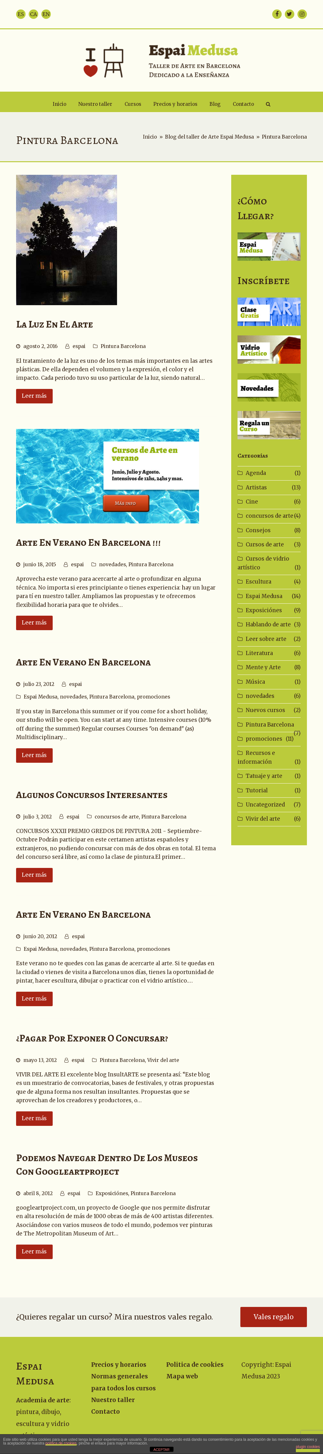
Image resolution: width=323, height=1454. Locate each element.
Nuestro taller (113, 1400)
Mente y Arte (263, 667)
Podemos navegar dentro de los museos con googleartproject (107, 1164)
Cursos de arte (265, 544)
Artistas (256, 487)
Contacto (105, 1411)
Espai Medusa (40, 697)
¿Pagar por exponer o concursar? (92, 1038)
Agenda (256, 473)
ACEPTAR (161, 1449)
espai (79, 346)
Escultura (258, 581)
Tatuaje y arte (264, 776)
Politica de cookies (195, 1364)
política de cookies (61, 1443)
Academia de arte (42, 1400)
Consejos (258, 530)
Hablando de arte (268, 624)
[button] (268, 104)
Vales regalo (274, 1317)
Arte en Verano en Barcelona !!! (88, 542)
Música (255, 681)
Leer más (34, 395)
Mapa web (182, 1376)
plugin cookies (308, 1447)
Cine (252, 501)
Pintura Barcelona (123, 346)
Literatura (259, 653)
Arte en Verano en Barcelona (83, 662)
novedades (112, 564)
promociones (153, 697)
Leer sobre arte (266, 639)
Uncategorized (265, 804)
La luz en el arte (54, 324)
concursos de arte (117, 817)
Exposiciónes (112, 1193)
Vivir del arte (163, 1060)
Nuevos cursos (265, 710)
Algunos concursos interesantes (91, 794)
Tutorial (257, 790)
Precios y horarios (118, 1364)
